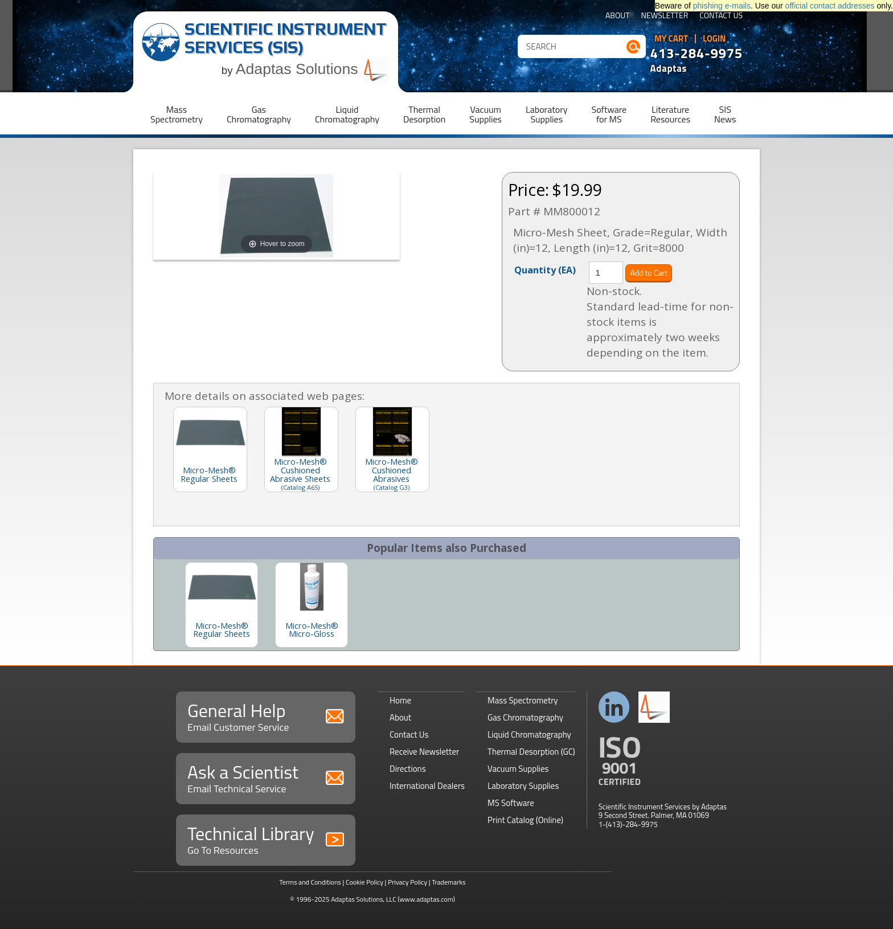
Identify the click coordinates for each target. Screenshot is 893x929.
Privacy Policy (407, 882)
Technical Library (265, 839)
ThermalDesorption (424, 114)
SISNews (725, 114)
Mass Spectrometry (523, 700)
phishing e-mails (722, 5)
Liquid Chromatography (529, 734)
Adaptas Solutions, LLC (363, 899)
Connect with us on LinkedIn (614, 707)
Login (714, 38)
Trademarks (448, 882)
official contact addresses (830, 5)
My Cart (671, 38)
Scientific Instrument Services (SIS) (286, 38)
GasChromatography (259, 114)
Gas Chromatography (525, 717)
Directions (408, 768)
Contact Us (721, 16)
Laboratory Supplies (523, 785)
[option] (221, 605)
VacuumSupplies (485, 114)
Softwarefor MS (609, 114)
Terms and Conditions (310, 882)
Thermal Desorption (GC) (531, 751)
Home (400, 700)
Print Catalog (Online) (525, 819)
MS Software (511, 802)
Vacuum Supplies (518, 768)
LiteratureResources (670, 114)
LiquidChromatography (347, 114)
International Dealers (427, 785)
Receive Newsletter (424, 751)
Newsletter (665, 16)
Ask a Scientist (265, 777)
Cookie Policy (364, 882)
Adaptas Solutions (313, 68)
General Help (265, 716)
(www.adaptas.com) (426, 899)
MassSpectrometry (176, 114)
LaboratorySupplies (546, 114)
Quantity (545, 269)
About (617, 16)
